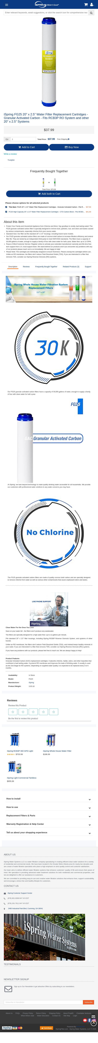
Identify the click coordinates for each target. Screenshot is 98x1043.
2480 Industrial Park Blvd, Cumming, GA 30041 (25, 908)
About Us (9, 1013)
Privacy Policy (28, 1013)
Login (75, 1016)
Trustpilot (11, 160)
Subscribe (89, 1002)
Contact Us (56, 1016)
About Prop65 (68, 1013)
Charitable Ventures (83, 1013)
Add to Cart (26, 147)
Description (12, 267)
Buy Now (71, 147)
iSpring (31, 683)
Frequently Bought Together (46, 267)
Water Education (43, 1016)
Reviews (26, 267)
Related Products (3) (71, 267)
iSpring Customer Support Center (20, 893)
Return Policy (41, 1013)
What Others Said (27, 1016)
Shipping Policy (54, 1013)
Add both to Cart (49, 193)
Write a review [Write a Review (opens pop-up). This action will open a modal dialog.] (10, 154)
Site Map (66, 1016)
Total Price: (46, 139)
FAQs (18, 1013)
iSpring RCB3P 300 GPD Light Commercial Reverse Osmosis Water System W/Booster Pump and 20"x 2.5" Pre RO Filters (24, 751)
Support (88, 267)
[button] (92, 5)
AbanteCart (80, 1027)
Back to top (94, 1023)
